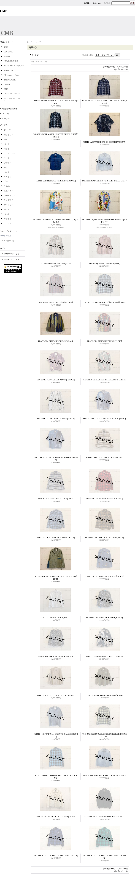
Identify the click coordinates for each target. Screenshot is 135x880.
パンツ (7, 149)
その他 (7, 186)
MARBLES (8, 70)
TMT (6, 47)
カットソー (8, 135)
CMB (6, 89)
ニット (7, 158)
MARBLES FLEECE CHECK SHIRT (104, 457)
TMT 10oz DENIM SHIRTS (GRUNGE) (104, 181)
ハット (7, 209)
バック (7, 167)
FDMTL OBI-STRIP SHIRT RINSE (55, 341)
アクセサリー (9, 153)
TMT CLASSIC (10, 80)
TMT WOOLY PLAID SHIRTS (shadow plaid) (104, 302)
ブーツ (7, 181)
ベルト (7, 214)
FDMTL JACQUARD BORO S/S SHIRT (104, 142)
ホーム (29, 42)
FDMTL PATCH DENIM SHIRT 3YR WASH (104, 775)
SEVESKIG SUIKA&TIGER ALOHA (56, 380)
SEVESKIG (8, 52)
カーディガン (9, 195)
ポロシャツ (8, 205)
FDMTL (7, 56)
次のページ (123, 69)
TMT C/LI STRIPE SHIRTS (55, 618)
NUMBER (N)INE (11, 61)
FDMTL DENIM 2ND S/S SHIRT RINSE (56, 181)
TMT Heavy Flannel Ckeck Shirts (55, 264)
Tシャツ (7, 130)
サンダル (7, 219)
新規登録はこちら (11, 254)
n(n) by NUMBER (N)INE (14, 66)
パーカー (7, 144)
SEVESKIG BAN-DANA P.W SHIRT (104, 618)
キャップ (7, 177)
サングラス (8, 200)
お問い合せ (97, 3)
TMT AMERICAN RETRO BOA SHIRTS (55, 817)
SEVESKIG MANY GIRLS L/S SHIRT (56, 419)
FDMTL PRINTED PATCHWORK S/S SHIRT (104, 419)
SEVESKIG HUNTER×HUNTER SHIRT (104, 499)
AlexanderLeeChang (11, 75)
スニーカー (8, 191)
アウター (7, 163)
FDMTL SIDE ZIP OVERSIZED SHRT (55, 695)
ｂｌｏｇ (6, 113)
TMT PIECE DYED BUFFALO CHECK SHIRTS (56, 855)
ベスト (7, 172)
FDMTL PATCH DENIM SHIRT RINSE (104, 576)
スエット (7, 223)
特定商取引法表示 (9, 109)
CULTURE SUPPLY (12, 94)
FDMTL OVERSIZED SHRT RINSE (104, 656)
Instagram (6, 118)
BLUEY (7, 84)
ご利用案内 (87, 3)
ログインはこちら (11, 259)
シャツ (7, 139)
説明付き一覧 (109, 67)
